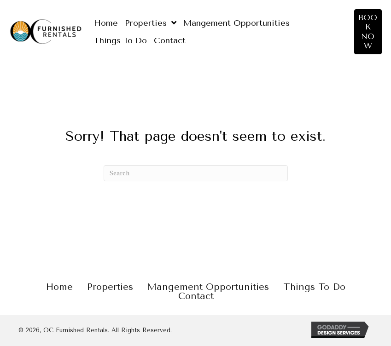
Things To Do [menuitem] (314, 287)
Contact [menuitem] (196, 296)
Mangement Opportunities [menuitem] (208, 287)
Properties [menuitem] (110, 287)
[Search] (196, 173)
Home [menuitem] (59, 287)
